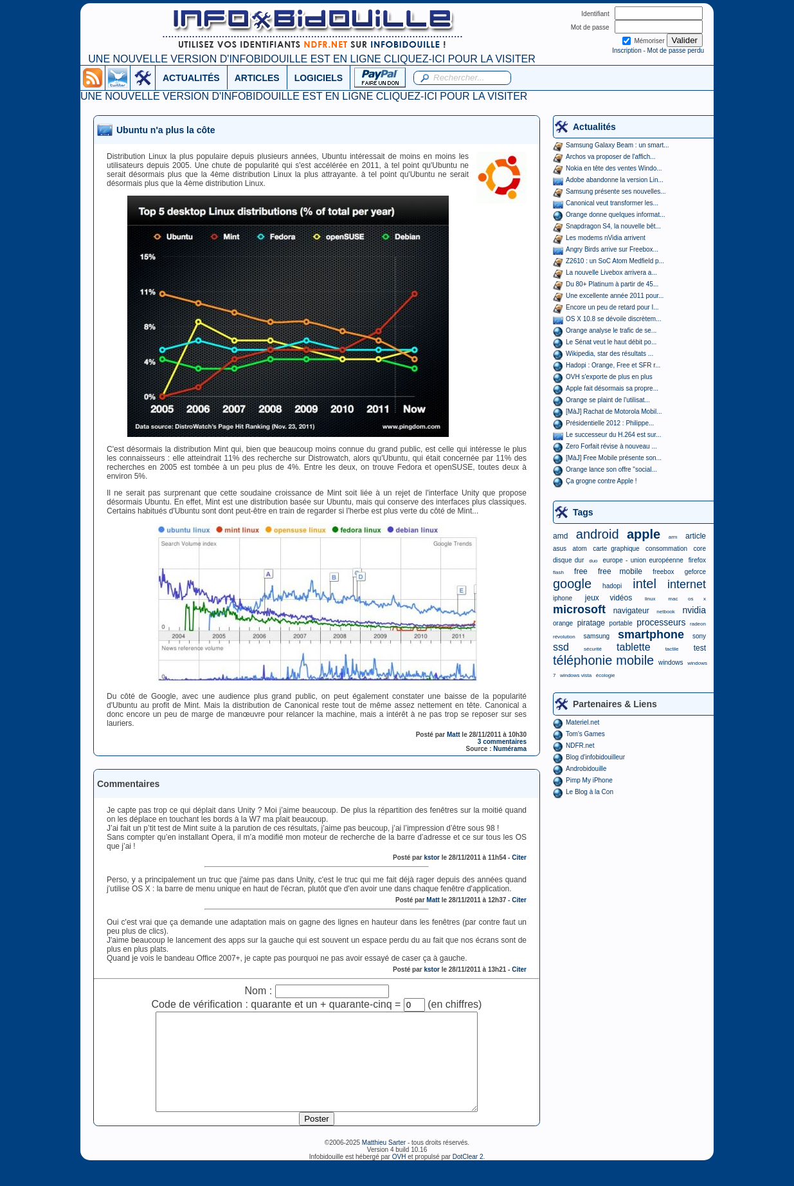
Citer (519, 857)
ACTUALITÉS (191, 78)
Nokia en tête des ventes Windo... (614, 168)
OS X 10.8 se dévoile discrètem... (613, 318)
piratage (591, 622)
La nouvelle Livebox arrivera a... (611, 272)
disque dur (568, 560)
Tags (583, 512)
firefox (697, 560)
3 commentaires (502, 741)
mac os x (687, 599)
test (700, 648)
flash (558, 572)
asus (559, 548)
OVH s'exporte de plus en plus (609, 376)
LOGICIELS (318, 78)
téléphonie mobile (603, 660)
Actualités (594, 127)
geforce (695, 571)
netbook (665, 612)
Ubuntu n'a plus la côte (165, 130)
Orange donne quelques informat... (615, 214)
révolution (564, 637)
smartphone (651, 634)
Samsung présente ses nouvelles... (616, 191)
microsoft (579, 609)
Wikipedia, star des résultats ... (609, 353)
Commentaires (128, 784)
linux (650, 599)
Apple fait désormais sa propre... (612, 388)
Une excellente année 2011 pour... (614, 295)
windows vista (575, 675)
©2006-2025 (343, 1161)
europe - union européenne (643, 560)
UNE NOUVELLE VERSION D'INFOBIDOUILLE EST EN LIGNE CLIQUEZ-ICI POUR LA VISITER (311, 58)
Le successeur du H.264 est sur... (613, 434)
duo (593, 561)
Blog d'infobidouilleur (595, 757)
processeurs (660, 622)
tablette (633, 647)
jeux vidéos (608, 597)
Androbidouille (586, 768)
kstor (431, 857)
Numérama (510, 748)
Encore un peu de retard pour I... (612, 307)
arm (673, 537)
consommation (666, 548)
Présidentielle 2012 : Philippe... (610, 423)
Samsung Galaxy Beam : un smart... (617, 145)
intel (644, 584)
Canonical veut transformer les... (612, 203)
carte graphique (616, 548)
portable (621, 623)
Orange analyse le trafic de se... (611, 330)
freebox (663, 571)
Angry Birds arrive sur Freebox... (612, 249)
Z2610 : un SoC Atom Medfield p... (615, 260)
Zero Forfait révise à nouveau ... (611, 446)
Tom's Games (585, 733)
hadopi (612, 585)
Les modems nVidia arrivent (605, 237)
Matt (453, 734)
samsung (597, 636)
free (581, 571)
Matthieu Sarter (384, 1161)
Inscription (627, 50)
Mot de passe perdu (675, 50)
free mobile (620, 571)
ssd (561, 647)
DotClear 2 (468, 1176)
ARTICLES (257, 78)
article (695, 536)
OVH (399, 1176)
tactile (672, 649)
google (572, 584)
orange (563, 623)
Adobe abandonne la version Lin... (614, 179)
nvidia (694, 610)
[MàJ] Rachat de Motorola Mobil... (614, 411)
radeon (698, 624)
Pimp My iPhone (589, 780)
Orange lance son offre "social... (611, 469)
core (700, 548)
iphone (562, 598)
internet (686, 584)
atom (580, 548)
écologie (605, 675)
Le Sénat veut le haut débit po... (611, 342)
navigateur (631, 610)
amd (560, 536)
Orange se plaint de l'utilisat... (608, 399)
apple (643, 534)
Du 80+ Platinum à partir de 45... (612, 284)
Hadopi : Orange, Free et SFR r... (613, 365)
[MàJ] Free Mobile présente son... (614, 457)
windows (670, 662)
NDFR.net (580, 745)
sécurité (593, 649)
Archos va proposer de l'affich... (611, 156)
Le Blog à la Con (589, 791)
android (597, 534)
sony (699, 636)
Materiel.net (582, 722)
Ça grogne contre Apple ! (601, 481)
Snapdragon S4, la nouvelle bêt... (613, 226)
